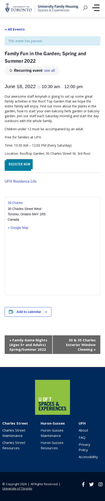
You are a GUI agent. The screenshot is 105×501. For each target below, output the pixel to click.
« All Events (15, 29)
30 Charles (15, 202)
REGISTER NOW (19, 164)
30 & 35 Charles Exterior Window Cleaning (81, 345)
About (83, 430)
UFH (82, 423)
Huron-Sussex (53, 423)
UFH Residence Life (20, 181)
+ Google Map (18, 228)
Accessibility (88, 456)
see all (49, 70)
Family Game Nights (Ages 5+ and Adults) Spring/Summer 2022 (28, 345)
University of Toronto (17, 488)
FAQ (82, 437)
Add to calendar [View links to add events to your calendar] (29, 312)
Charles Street (15, 423)
